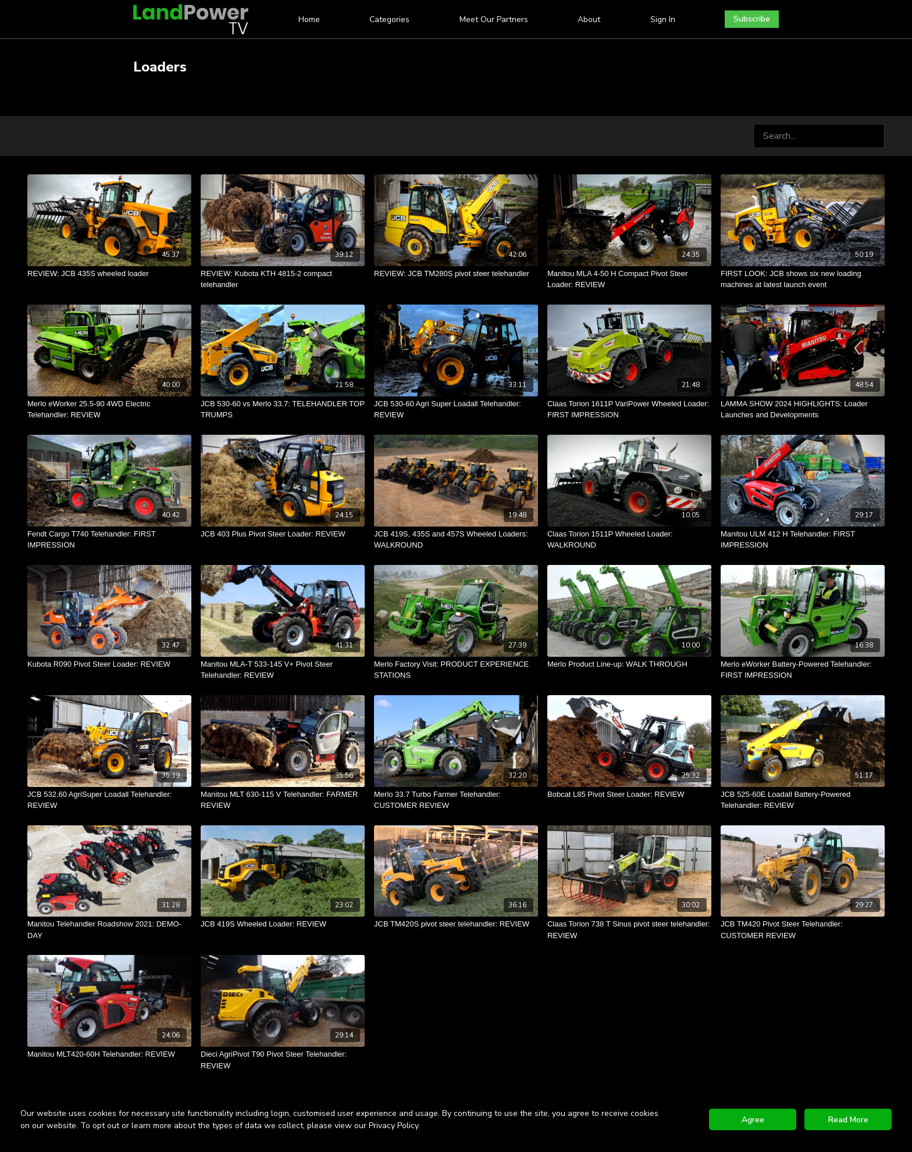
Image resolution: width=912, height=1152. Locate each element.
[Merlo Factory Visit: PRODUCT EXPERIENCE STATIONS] (456, 670)
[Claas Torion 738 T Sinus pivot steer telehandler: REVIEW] (629, 929)
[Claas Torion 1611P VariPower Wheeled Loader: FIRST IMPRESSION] (629, 409)
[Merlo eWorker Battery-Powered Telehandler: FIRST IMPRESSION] (803, 670)
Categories (389, 19)
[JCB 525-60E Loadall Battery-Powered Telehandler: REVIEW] (803, 800)
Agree (753, 1119)
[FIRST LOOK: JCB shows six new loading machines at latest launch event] (803, 279)
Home (309, 19)
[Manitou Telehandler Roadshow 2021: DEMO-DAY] (109, 929)
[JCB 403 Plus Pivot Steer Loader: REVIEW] (283, 534)
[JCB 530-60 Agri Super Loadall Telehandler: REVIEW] (456, 409)
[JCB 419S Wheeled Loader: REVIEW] (283, 924)
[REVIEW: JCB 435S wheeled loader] (109, 274)
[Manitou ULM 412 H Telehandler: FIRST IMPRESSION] (803, 539)
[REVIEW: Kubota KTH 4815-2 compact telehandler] (283, 279)
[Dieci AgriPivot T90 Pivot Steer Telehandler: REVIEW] (283, 1060)
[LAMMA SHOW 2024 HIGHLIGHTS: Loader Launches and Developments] (803, 409)
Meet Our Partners (493, 19)
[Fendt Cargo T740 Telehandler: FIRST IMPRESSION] (109, 539)
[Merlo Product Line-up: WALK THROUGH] (629, 664)
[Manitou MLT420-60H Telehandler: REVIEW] (109, 1054)
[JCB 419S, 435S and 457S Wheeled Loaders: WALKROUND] (456, 539)
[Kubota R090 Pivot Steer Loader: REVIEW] (109, 664)
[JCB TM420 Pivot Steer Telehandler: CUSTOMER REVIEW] (803, 929)
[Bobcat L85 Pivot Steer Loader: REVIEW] (629, 794)
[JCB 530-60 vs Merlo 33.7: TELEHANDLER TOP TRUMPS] (283, 409)
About (589, 19)
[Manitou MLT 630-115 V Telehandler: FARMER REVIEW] (283, 800)
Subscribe (751, 18)
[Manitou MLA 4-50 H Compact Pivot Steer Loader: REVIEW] (629, 279)
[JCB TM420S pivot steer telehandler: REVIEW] (456, 924)
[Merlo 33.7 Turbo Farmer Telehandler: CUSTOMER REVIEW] (456, 800)
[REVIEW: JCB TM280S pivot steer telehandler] (456, 274)
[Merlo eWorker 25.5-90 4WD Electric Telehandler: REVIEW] (109, 409)
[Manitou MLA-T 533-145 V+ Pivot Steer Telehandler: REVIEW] (283, 670)
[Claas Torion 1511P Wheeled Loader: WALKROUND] (629, 539)
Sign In (662, 19)
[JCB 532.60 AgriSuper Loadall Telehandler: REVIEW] (109, 800)
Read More (848, 1119)
